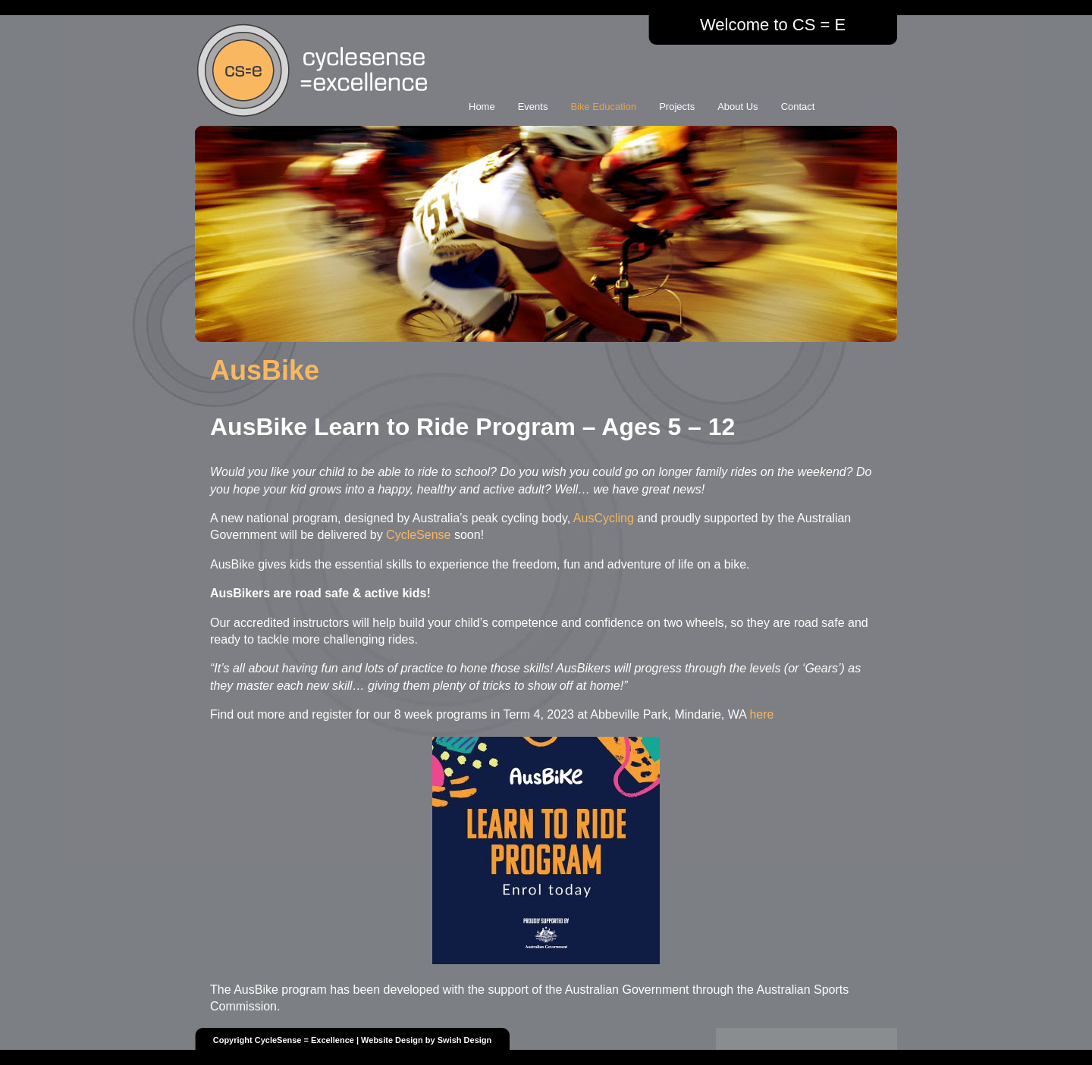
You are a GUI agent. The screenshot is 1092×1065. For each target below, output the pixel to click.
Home (482, 106)
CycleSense (418, 534)
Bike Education (603, 106)
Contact (798, 106)
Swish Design (465, 1040)
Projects (677, 106)
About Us (737, 106)
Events (533, 106)
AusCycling (603, 518)
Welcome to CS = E (773, 24)
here (761, 714)
